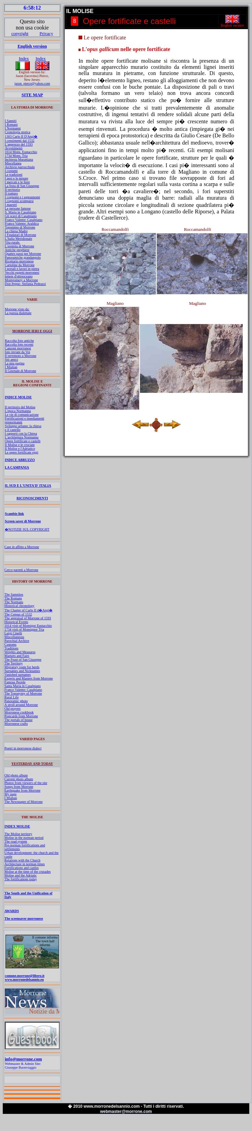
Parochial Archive (16, 641)
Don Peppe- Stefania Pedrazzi (25, 284)
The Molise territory (18, 834)
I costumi (11, 171)
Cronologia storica (17, 132)
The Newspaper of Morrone (23, 802)
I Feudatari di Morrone (20, 235)
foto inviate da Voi (17, 352)
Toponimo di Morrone (20, 227)
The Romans (13, 598)
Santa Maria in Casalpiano (22, 686)
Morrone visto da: (17, 309)
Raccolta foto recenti (19, 344)
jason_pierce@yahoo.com (32, 83)
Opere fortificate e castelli (22, 441)
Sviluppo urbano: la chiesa (23, 426)
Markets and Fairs (16, 656)
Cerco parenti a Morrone (21, 570)
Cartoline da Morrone (20, 265)
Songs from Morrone (18, 786)
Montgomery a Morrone (21, 280)
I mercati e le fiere (17, 182)
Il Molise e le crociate (20, 445)
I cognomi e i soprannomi (22, 197)
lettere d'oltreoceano (19, 276)
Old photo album (16, 775)
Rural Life (11, 697)
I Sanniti (10, 121)
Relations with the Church (22, 860)
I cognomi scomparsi (19, 201)
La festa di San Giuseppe (22, 186)
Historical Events (16, 622)
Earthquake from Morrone (22, 790)
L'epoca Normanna (18, 411)
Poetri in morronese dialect (22, 748)
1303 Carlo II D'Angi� (21, 136)
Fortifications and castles (21, 868)
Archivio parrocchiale (20, 167)
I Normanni (13, 128)
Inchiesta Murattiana (19, 159)
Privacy (46, 33)
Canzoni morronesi (18, 348)
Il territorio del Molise (20, 407)
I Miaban (11, 367)
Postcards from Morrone (21, 716)
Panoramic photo (16, 701)
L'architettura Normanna (21, 437)
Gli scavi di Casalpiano (21, 216)
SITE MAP (32, 94)
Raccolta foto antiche (19, 341)
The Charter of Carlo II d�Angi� (28, 610)
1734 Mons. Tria (16, 156)
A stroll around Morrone (21, 705)
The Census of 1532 (18, 614)
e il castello (13, 430)
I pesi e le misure (16, 178)
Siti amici (11, 359)
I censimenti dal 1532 (19, 140)
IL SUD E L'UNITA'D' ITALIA (28, 485)
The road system (15, 841)
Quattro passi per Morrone (23, 254)
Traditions (11, 648)
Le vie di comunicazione (22, 415)
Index (24, 58)
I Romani (11, 124)
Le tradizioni (13, 174)
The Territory (13, 663)
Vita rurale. (12, 242)
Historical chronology (19, 606)
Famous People (14, 682)
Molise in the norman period (24, 838)
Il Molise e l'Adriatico (20, 448)
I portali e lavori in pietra (22, 269)
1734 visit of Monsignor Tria (24, 629)
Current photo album (18, 779)
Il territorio (12, 189)
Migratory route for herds (21, 667)
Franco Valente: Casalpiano (24, 220)
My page (10, 794)
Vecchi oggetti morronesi (22, 272)
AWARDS (11, 911)
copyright (19, 33)
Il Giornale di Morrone (20, 371)
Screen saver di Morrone (23, 521)
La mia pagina (14, 363)
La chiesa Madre (16, 231)
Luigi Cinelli (13, 633)
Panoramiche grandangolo (23, 257)
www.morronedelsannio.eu (24, 979)
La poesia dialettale (18, 313)
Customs (10, 644)
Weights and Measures (19, 652)
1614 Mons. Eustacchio (21, 152)
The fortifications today (20, 879)
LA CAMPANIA (17, 467)
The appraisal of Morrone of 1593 (27, 618)
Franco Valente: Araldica (22, 223)
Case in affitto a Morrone (21, 547)
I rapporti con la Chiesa (21, 433)
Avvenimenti (13, 148)
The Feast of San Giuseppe (22, 659)
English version (32, 46)
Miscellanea (13, 163)
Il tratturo (11, 193)
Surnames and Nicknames (22, 671)
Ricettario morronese (19, 261)
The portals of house (18, 720)
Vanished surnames (17, 674)
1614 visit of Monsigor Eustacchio (28, 625)
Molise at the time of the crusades (27, 871)
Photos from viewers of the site (25, 783)
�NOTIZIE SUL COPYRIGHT (27, 529)
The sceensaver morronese (23, 918)
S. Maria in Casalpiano (20, 212)
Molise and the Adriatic (20, 875)
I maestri (11, 205)
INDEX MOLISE (17, 826)
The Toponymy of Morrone (23, 693)
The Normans (13, 602)
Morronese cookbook (19, 712)
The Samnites (13, 594)
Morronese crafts (16, 723)
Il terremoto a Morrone (20, 356)
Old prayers (12, 708)
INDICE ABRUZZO (20, 460)
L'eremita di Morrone (19, 246)
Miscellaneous (14, 637)
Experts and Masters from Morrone (28, 678)
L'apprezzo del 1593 (19, 144)
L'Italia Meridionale (18, 238)
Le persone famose (18, 208)
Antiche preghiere (17, 250)
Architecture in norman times (24, 864)
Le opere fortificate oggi (21, 452)
